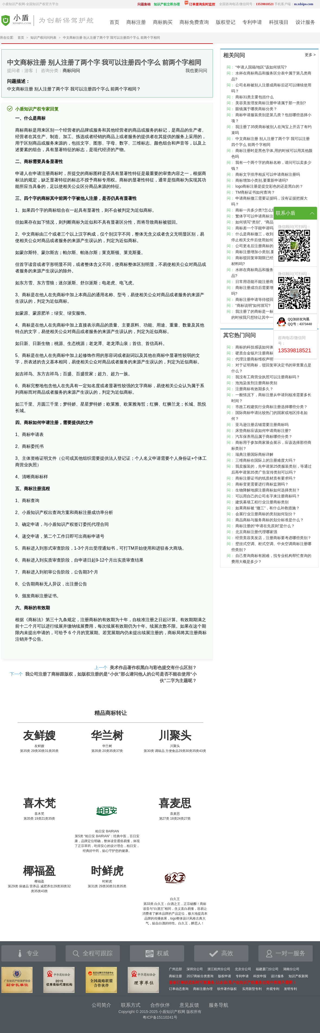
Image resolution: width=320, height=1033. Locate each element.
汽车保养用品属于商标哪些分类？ (263, 436)
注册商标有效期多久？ (254, 389)
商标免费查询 (194, 22)
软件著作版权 (227, 989)
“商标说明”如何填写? (252, 305)
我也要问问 (196, 70)
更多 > (310, 55)
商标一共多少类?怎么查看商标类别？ (266, 210)
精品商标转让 (110, 713)
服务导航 (218, 1005)
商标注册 (136, 22)
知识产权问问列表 (43, 38)
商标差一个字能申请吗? (255, 228)
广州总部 (175, 969)
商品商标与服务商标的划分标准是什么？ (269, 520)
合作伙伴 (160, 1005)
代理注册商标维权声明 (254, 359)
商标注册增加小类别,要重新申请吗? (265, 252)
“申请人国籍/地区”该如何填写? (261, 67)
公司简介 (101, 1005)
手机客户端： (293, 4)
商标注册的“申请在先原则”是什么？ (265, 526)
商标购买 (162, 22)
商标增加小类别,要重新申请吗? (261, 180)
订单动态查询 (178, 989)
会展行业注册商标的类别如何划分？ (265, 514)
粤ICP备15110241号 (160, 1017)
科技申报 (259, 976)
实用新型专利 (252, 989)
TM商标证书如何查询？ (255, 192)
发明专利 (290, 989)
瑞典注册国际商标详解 (254, 454)
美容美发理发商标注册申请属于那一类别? (270, 103)
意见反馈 (189, 1005)
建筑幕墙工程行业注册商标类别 (262, 502)
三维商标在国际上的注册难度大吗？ (265, 460)
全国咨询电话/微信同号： (246, 4)
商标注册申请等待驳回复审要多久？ (265, 299)
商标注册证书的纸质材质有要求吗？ (265, 478)
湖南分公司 (291, 969)
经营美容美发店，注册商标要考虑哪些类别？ (273, 538)
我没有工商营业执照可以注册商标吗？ (267, 377)
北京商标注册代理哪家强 (256, 532)
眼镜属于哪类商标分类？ (256, 109)
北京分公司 (243, 969)
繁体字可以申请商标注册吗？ (260, 216)
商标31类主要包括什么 (254, 97)
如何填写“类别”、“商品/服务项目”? (264, 222)
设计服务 (305, 22)
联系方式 (130, 1005)
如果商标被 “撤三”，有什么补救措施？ (267, 508)
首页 (114, 22)
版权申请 (224, 976)
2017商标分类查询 (200, 976)
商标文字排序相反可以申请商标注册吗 (267, 174)
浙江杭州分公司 (218, 969)
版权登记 (225, 22)
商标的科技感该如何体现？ (258, 347)
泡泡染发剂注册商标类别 (256, 383)
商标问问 (71, 70)
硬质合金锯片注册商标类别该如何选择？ (269, 353)
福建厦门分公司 (267, 969)
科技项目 (279, 22)
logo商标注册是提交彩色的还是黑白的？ (269, 186)
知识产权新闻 (298, 976)
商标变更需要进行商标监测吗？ (262, 484)
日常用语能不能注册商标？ (258, 281)
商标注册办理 (203, 989)
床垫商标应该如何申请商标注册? (263, 430)
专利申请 (252, 22)
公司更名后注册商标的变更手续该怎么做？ (271, 246)
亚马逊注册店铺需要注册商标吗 (262, 424)
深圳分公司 (195, 969)
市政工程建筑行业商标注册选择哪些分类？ (271, 407)
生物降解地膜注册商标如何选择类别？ (267, 490)
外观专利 (272, 989)
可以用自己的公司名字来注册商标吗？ (267, 496)
